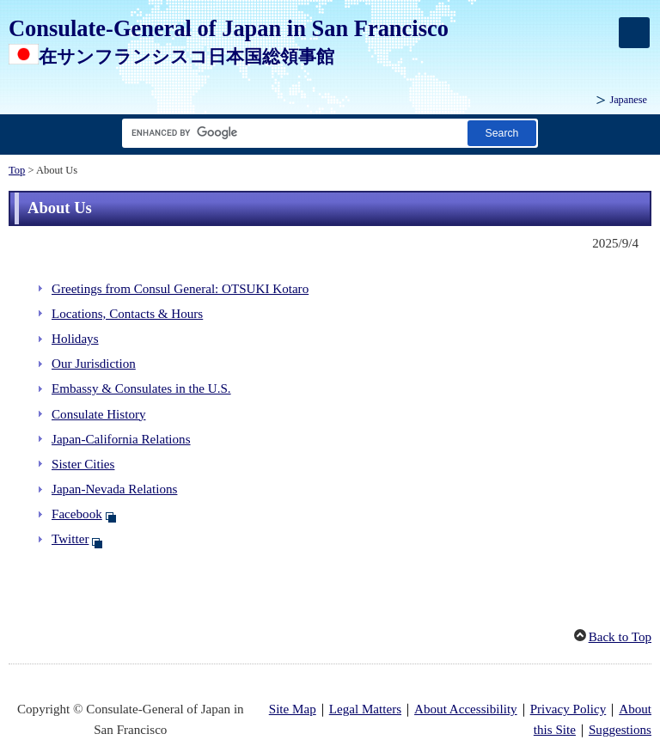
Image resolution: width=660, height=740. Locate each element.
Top (17, 170)
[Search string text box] (291, 132)
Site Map (292, 709)
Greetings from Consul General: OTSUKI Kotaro (180, 289)
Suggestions (620, 730)
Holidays (75, 339)
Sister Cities (83, 464)
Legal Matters (365, 709)
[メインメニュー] (634, 32)
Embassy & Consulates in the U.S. (141, 388)
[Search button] (502, 132)
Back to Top (620, 637)
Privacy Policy (568, 709)
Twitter (70, 539)
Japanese (628, 100)
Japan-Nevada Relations (114, 489)
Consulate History (99, 414)
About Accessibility (465, 709)
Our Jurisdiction (94, 363)
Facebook (77, 514)
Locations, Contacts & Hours (127, 314)
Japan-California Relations (121, 439)
